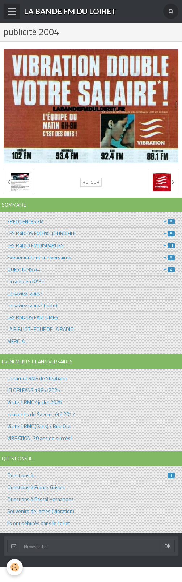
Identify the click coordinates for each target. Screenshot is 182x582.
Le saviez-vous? (25, 293)
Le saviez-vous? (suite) (32, 305)
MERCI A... (17, 341)
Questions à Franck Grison (35, 487)
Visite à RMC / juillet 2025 (34, 402)
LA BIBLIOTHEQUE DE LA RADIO (40, 329)
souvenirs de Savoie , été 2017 (41, 414)
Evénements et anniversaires (91, 257)
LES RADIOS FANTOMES (32, 317)
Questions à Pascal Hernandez (40, 499)
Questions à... (91, 475)
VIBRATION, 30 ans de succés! (39, 438)
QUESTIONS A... (91, 269)
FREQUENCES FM (91, 221)
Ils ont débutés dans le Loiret (38, 523)
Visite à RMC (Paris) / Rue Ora (39, 426)
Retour (91, 182)
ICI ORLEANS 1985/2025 (33, 390)
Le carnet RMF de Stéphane (37, 378)
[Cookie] (15, 567)
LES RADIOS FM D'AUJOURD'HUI (91, 233)
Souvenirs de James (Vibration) (40, 511)
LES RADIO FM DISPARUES (91, 245)
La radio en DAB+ (26, 281)
